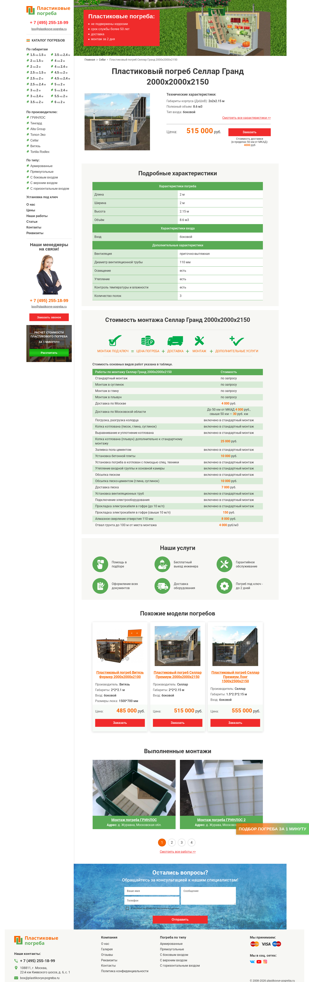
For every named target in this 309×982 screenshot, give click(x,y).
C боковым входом (44, 177)
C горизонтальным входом (49, 188)
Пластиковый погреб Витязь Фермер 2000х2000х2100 (120, 674)
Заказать (249, 132)
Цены (30, 210)
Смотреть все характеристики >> (246, 118)
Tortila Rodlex (39, 151)
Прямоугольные (42, 171)
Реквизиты (34, 233)
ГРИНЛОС (38, 117)
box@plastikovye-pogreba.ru (49, 28)
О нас (30, 204)
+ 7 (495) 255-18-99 (49, 22)
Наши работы (37, 216)
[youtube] (259, 961)
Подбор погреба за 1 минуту (272, 829)
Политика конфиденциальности (124, 971)
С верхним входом (43, 183)
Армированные (41, 166)
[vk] (252, 961)
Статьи (31, 221)
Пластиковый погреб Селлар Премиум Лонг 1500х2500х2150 (235, 676)
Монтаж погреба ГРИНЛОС (134, 820)
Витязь (35, 146)
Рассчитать (49, 352)
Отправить (180, 919)
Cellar (34, 140)
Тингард (36, 123)
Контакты (33, 227)
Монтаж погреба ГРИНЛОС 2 (221, 820)
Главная (90, 59)
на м (38, 54)
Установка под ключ (42, 197)
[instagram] (265, 961)
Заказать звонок (49, 317)
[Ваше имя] (151, 891)
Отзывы (107, 955)
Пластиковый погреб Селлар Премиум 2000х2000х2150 (178, 674)
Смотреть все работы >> (178, 852)
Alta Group (37, 129)
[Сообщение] (208, 896)
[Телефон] (151, 901)
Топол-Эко (38, 134)
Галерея (107, 949)
